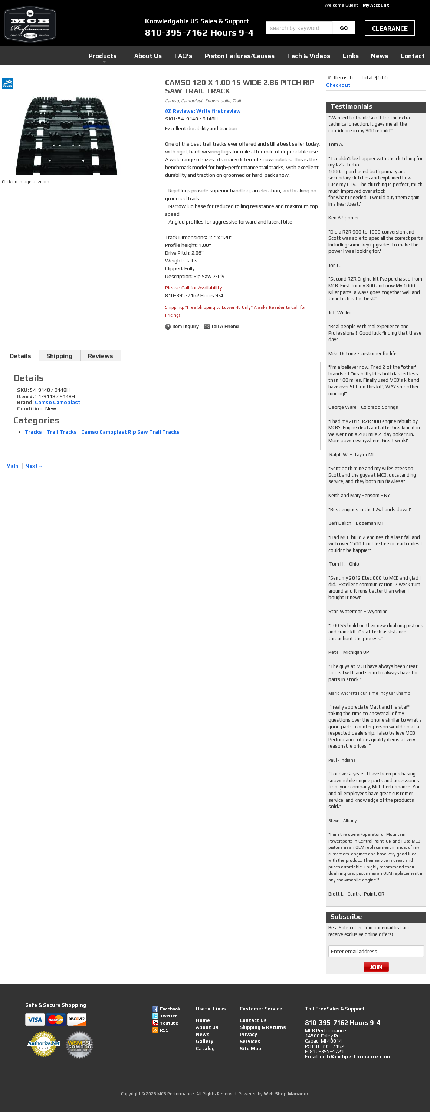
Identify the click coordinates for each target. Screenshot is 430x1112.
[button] (310, 27)
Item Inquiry (186, 326)
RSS (164, 1030)
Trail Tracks (61, 432)
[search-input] (299, 28)
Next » (33, 466)
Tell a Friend (225, 326)
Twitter (168, 1016)
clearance (390, 28)
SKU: (171, 119)
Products (179, 55)
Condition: (30, 408)
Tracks (33, 432)
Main (12, 466)
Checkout (338, 85)
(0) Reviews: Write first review (203, 111)
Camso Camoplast (58, 402)
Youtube (169, 1023)
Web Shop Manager (286, 1093)
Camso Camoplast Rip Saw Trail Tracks (130, 432)
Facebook (170, 1009)
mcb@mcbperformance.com (355, 1056)
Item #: (26, 396)
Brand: (25, 402)
